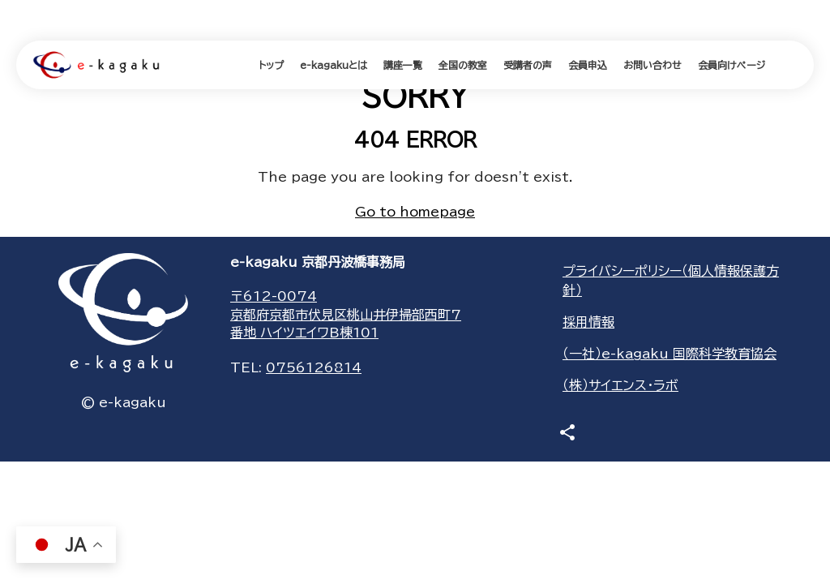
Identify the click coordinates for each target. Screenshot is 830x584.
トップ (271, 65)
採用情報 (588, 322)
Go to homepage (415, 211)
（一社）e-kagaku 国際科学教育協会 (670, 353)
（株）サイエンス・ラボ (620, 385)
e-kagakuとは (333, 65)
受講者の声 (527, 65)
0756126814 (314, 367)
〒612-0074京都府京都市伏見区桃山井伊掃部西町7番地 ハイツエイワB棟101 (345, 314)
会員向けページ (731, 65)
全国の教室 (463, 65)
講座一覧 (402, 65)
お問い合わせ (652, 65)
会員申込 (587, 65)
